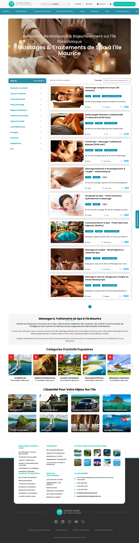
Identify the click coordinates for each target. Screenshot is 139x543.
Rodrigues (95, 11)
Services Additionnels (65, 11)
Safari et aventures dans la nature (28, 464)
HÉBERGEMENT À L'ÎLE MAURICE (53, 483)
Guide (82, 11)
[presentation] (8, 366)
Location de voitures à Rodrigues (55, 463)
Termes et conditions (81, 530)
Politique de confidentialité (39, 530)
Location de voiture (54, 480)
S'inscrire (101, 4)
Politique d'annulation (104, 530)
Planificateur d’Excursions (124, 4)
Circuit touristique (26, 460)
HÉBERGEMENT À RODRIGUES (56, 459)
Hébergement (22, 11)
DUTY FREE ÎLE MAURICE (54, 494)
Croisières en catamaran (29, 468)
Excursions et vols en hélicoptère (27, 453)
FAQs (107, 11)
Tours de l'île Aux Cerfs (28, 457)
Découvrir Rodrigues (54, 450)
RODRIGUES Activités (54, 456)
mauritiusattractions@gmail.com (89, 496)
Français (78, 4)
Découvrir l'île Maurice (28, 477)
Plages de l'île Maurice (27, 487)
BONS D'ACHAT (51, 488)
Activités (6, 11)
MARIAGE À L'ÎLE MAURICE (55, 491)
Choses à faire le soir (27, 496)
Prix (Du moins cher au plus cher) (117, 80)
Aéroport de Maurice (27, 490)
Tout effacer (38, 81)
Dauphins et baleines (26, 471)
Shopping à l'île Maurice (28, 493)
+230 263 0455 (82, 490)
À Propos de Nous (122, 11)
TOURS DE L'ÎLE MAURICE (27, 484)
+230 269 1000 (82, 483)
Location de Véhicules (42, 11)
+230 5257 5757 (82, 486)
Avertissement (61, 530)
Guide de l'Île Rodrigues (55, 453)
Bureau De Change (53, 497)
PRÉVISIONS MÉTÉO (25, 481)
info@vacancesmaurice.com (87, 493)
